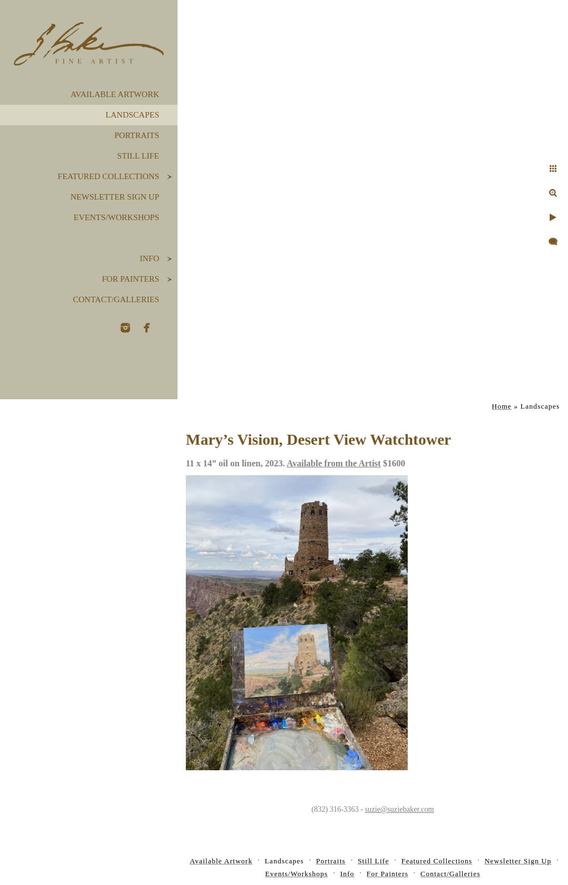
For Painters (130, 278)
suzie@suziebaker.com (399, 809)
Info (149, 258)
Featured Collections (108, 176)
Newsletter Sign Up (114, 196)
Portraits (136, 135)
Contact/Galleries (116, 299)
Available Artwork (114, 94)
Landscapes (132, 114)
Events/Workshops (116, 217)
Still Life (138, 155)
